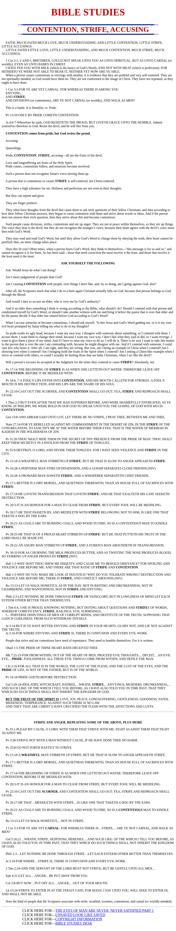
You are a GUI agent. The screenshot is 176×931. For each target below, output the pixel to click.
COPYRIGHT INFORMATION (78, 919)
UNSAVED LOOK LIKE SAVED (80, 915)
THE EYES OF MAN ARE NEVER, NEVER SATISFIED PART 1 (104, 911)
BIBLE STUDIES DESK (73, 923)
